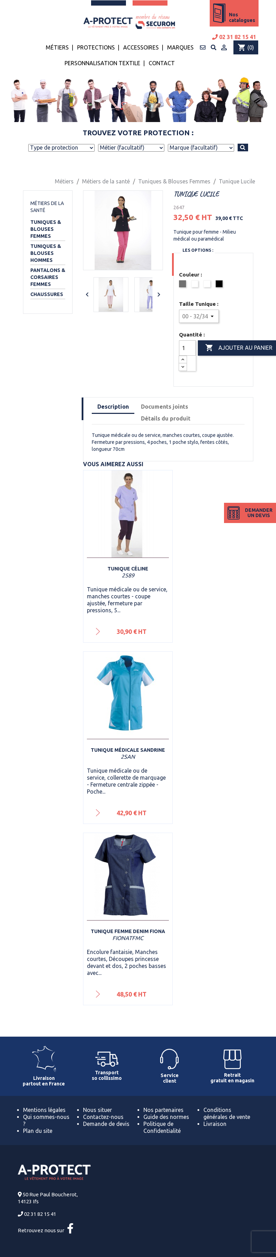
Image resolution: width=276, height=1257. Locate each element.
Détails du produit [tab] (166, 418)
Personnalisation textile (102, 63)
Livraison (214, 1124)
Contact (162, 63)
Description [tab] (113, 406)
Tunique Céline (127, 568)
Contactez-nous (103, 1117)
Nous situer (97, 1110)
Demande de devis (106, 1124)
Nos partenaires (163, 1110)
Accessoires (141, 47)
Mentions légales (44, 1110)
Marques (180, 47)
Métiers (57, 47)
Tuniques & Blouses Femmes (45, 229)
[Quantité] (187, 348)
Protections (96, 47)
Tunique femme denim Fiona (128, 931)
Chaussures (46, 294)
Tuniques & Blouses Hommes (45, 253)
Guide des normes (166, 1117)
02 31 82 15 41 (234, 37)
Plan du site (37, 1131)
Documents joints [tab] (164, 406)
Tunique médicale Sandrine (128, 750)
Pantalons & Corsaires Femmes (47, 277)
